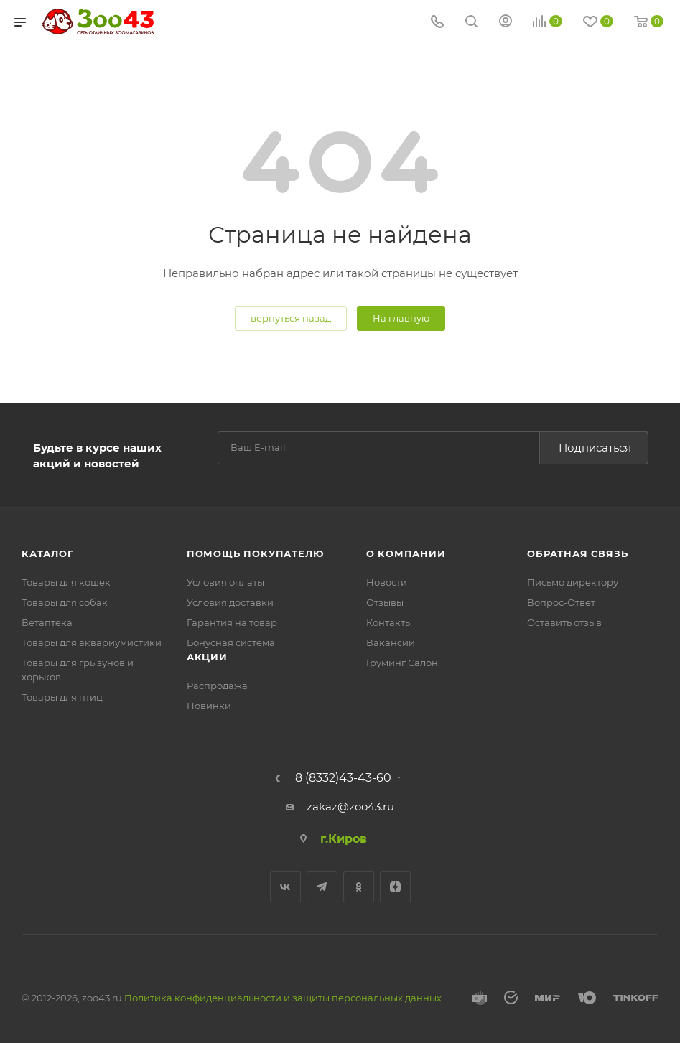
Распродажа (217, 685)
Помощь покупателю (255, 553)
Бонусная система (231, 642)
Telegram (322, 886)
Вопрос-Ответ (561, 602)
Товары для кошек (66, 582)
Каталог (48, 553)
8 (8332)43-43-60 (343, 778)
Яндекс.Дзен (395, 886)
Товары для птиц (62, 697)
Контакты (389, 622)
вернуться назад (291, 318)
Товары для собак (65, 602)
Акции (207, 657)
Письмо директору (572, 582)
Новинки (209, 705)
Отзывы (385, 602)
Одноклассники (358, 886)
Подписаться (595, 447)
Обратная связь (577, 553)
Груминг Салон (402, 662)
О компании (406, 553)
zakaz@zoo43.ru (350, 806)
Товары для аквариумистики (92, 642)
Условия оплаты (225, 582)
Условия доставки (230, 602)
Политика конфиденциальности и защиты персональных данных (283, 998)
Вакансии (390, 642)
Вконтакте (285, 886)
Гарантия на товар (232, 622)
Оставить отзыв (564, 622)
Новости (386, 582)
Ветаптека (47, 622)
